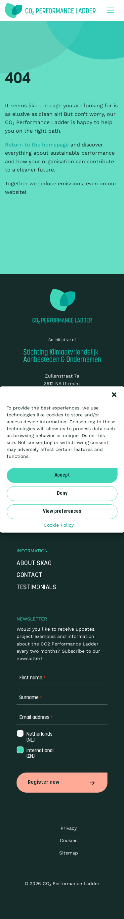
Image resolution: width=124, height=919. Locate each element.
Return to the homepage (37, 145)
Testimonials (36, 588)
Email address (36, 718)
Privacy (69, 828)
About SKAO (34, 564)
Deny (62, 493)
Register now (62, 782)
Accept (62, 475)
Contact (29, 575)
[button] (114, 394)
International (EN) (39, 753)
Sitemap (68, 852)
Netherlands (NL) (38, 737)
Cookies (68, 840)
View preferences (62, 511)
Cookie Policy (59, 525)
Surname (30, 698)
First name (32, 678)
